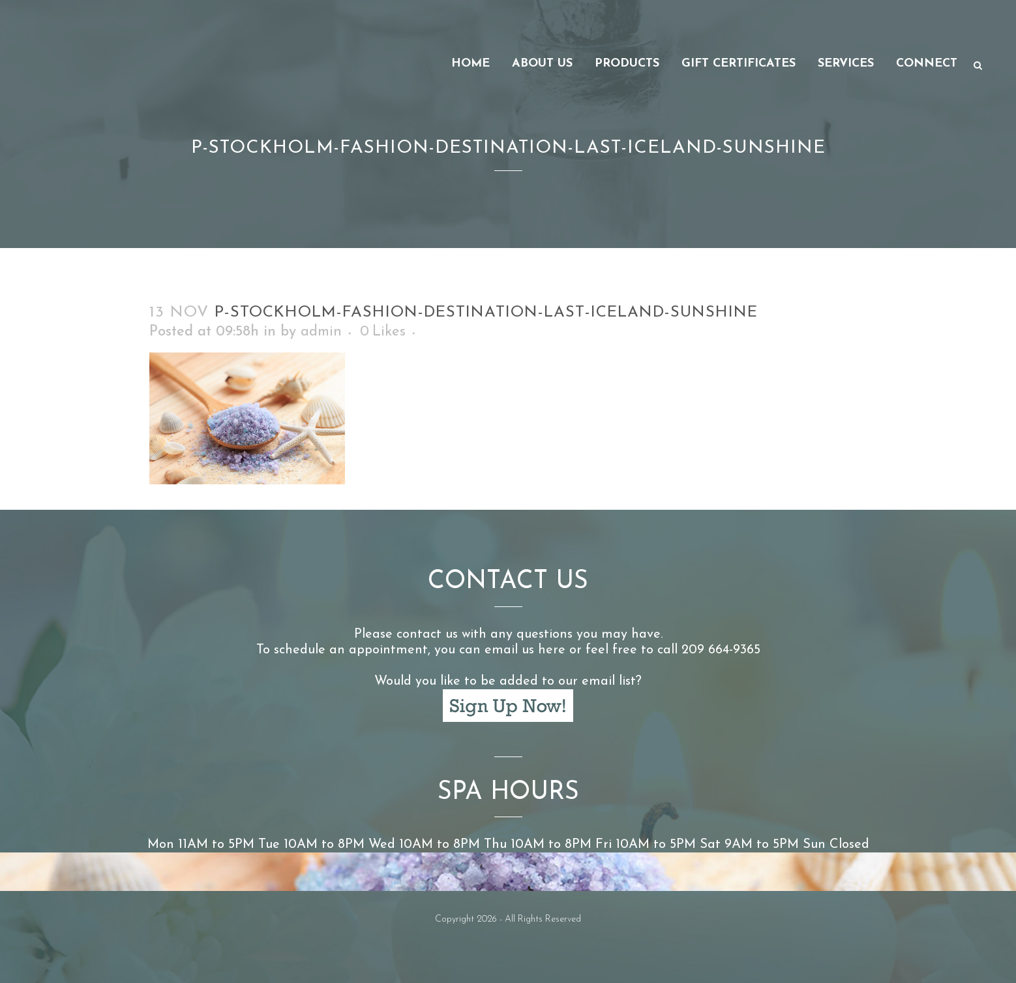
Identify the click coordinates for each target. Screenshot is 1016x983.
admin (321, 331)
